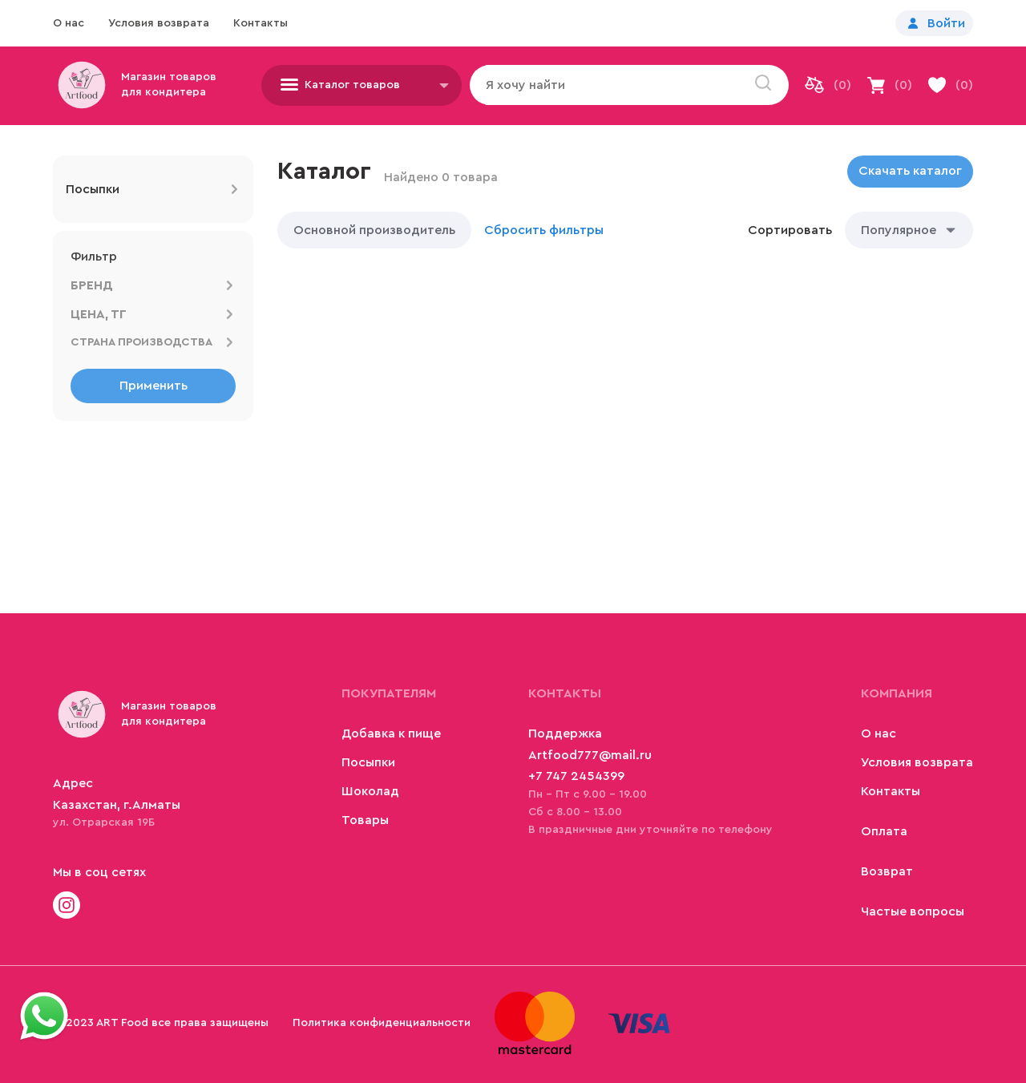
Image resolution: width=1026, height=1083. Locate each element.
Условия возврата (158, 23)
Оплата (884, 831)
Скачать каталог (910, 170)
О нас (68, 23)
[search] (763, 84)
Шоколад (370, 791)
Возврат (887, 871)
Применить (153, 385)
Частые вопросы (912, 911)
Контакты (260, 23)
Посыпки (368, 762)
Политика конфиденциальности (382, 1022)
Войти (946, 23)
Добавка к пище (391, 733)
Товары (365, 820)
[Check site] (66, 907)
